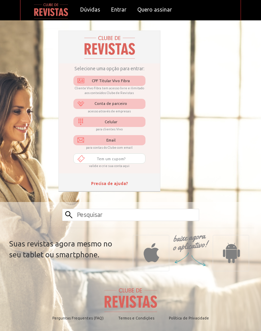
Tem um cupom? (111, 159)
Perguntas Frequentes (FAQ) (78, 318)
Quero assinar (154, 9)
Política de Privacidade (189, 318)
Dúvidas (90, 9)
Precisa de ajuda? (109, 183)
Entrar (118, 9)
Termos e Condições (136, 318)
